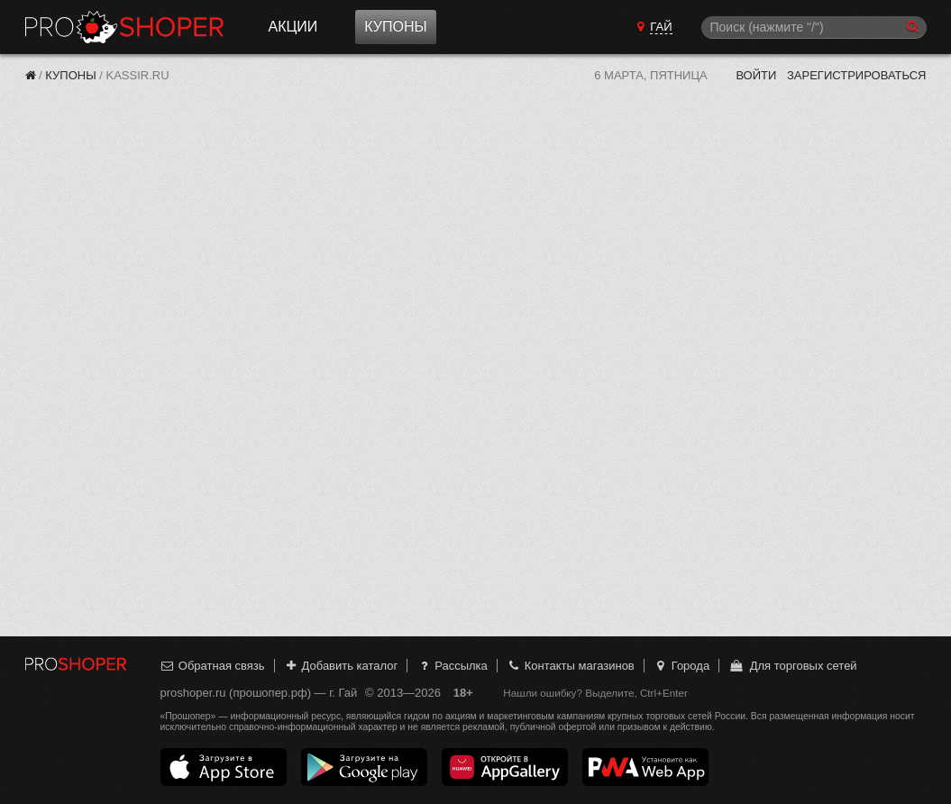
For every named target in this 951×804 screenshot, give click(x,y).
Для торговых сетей (792, 665)
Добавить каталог (340, 665)
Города (681, 665)
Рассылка (452, 665)
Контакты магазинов (570, 665)
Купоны (395, 26)
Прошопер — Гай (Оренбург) (124, 27)
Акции (293, 26)
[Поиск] (814, 27)
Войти (756, 75)
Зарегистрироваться (857, 75)
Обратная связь (212, 665)
